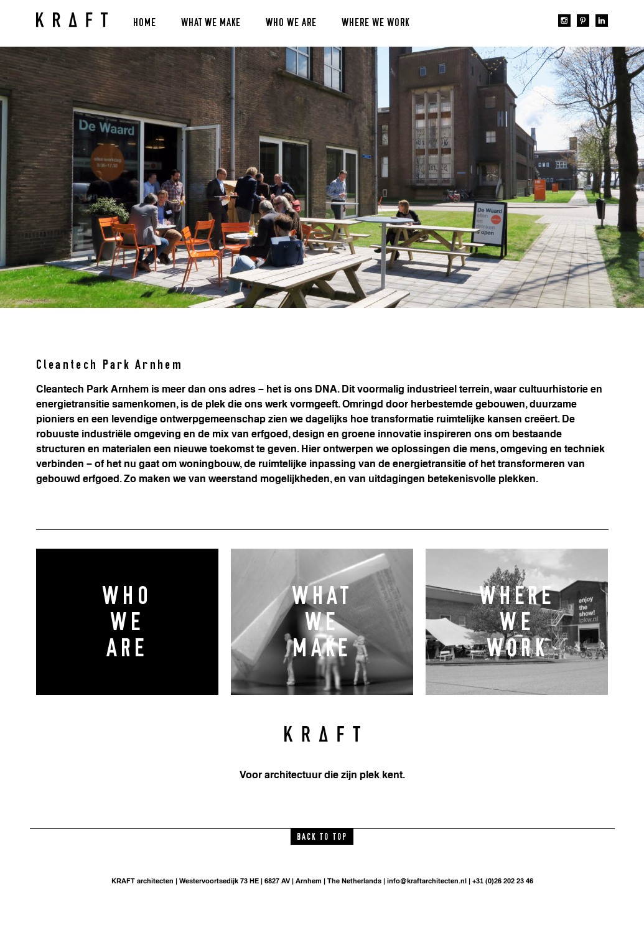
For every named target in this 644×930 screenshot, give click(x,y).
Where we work (375, 23)
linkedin (601, 20)
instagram (564, 20)
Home (144, 23)
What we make (211, 23)
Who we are (291, 23)
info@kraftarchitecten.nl (427, 881)
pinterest (583, 20)
